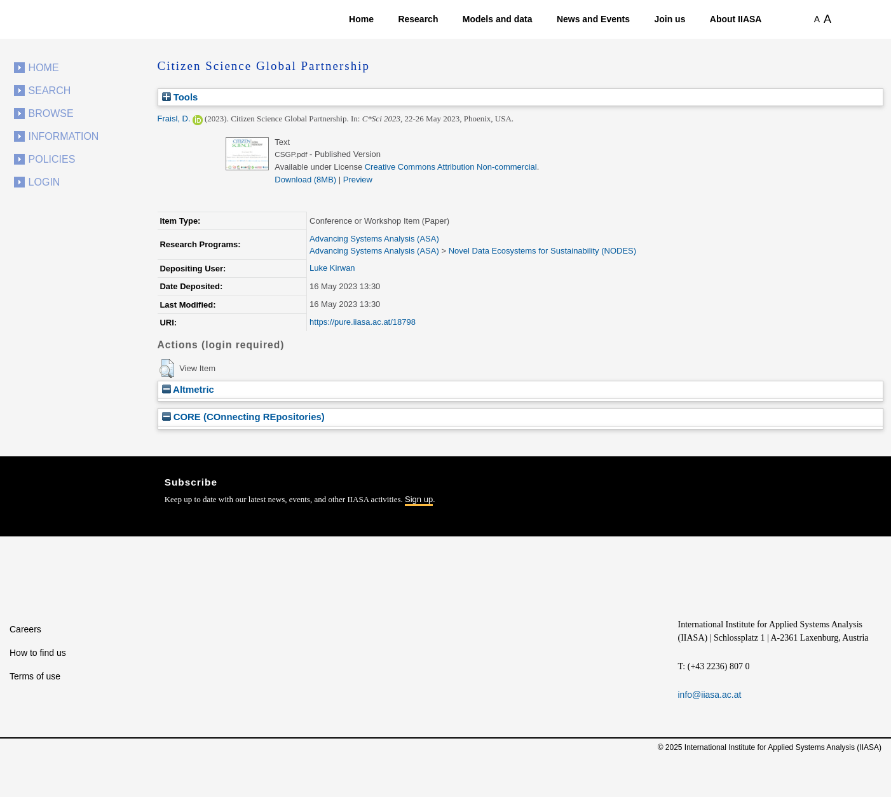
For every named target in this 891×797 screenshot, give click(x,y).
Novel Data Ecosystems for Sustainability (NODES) (542, 250)
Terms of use (35, 676)
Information (64, 136)
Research (418, 19)
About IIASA (736, 19)
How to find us (38, 653)
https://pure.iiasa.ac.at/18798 (362, 322)
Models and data (498, 19)
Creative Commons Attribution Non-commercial (451, 167)
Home (361, 19)
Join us (669, 19)
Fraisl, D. (174, 118)
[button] (167, 368)
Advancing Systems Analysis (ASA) (374, 238)
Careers (25, 629)
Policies (52, 159)
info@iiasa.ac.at (710, 695)
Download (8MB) (305, 179)
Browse (51, 113)
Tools (180, 97)
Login (44, 182)
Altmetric (188, 389)
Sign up (419, 499)
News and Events (593, 19)
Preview (357, 179)
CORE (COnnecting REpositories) (243, 416)
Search (50, 90)
